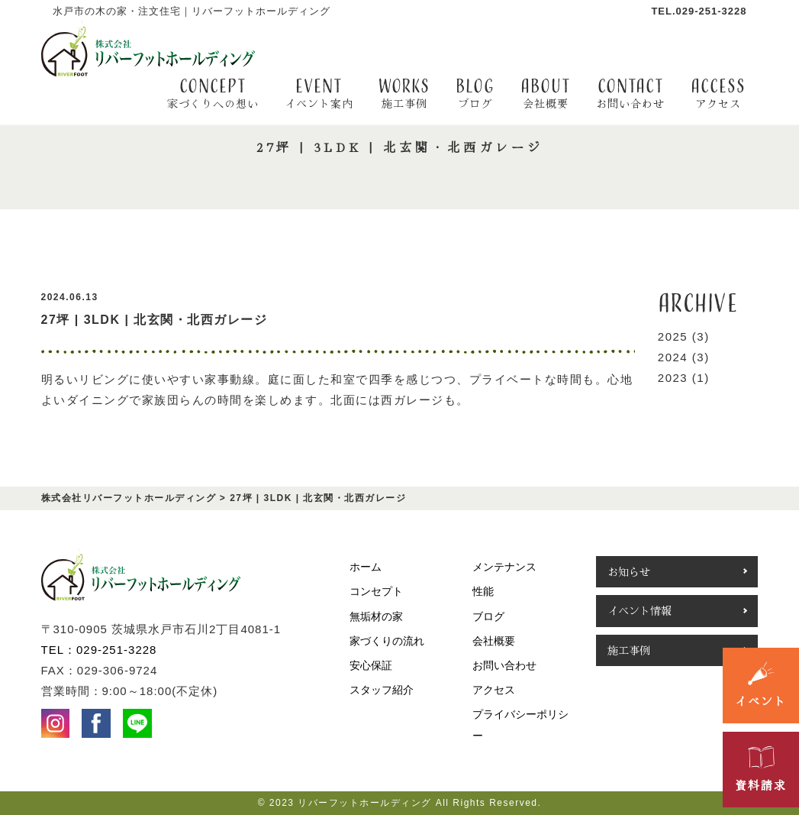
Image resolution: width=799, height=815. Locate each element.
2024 (673, 357)
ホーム (366, 567)
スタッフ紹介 (382, 690)
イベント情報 (639, 610)
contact (630, 93)
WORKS (404, 93)
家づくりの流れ (387, 641)
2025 (673, 336)
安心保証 (371, 665)
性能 (483, 591)
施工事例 (628, 650)
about (545, 93)
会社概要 (493, 641)
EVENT (319, 93)
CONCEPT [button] (213, 93)
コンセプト (376, 591)
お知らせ (628, 571)
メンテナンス (504, 567)
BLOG (475, 93)
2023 (673, 377)
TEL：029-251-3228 (99, 649)
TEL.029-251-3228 (698, 11)
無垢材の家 (376, 616)
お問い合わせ (504, 665)
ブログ (488, 616)
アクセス (493, 690)
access (718, 93)
